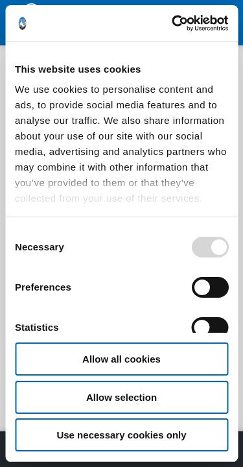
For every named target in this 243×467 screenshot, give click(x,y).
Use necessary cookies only (121, 434)
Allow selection (121, 397)
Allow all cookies (121, 359)
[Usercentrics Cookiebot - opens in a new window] (173, 23)
